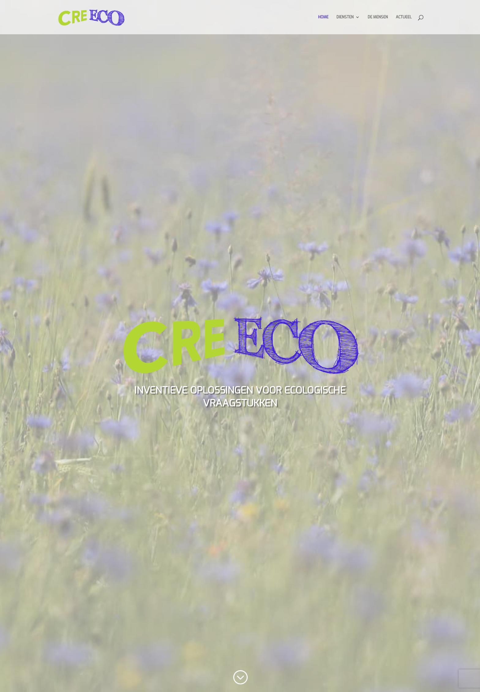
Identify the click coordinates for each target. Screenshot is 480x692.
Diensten (345, 17)
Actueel (403, 17)
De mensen (378, 17)
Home (323, 17)
